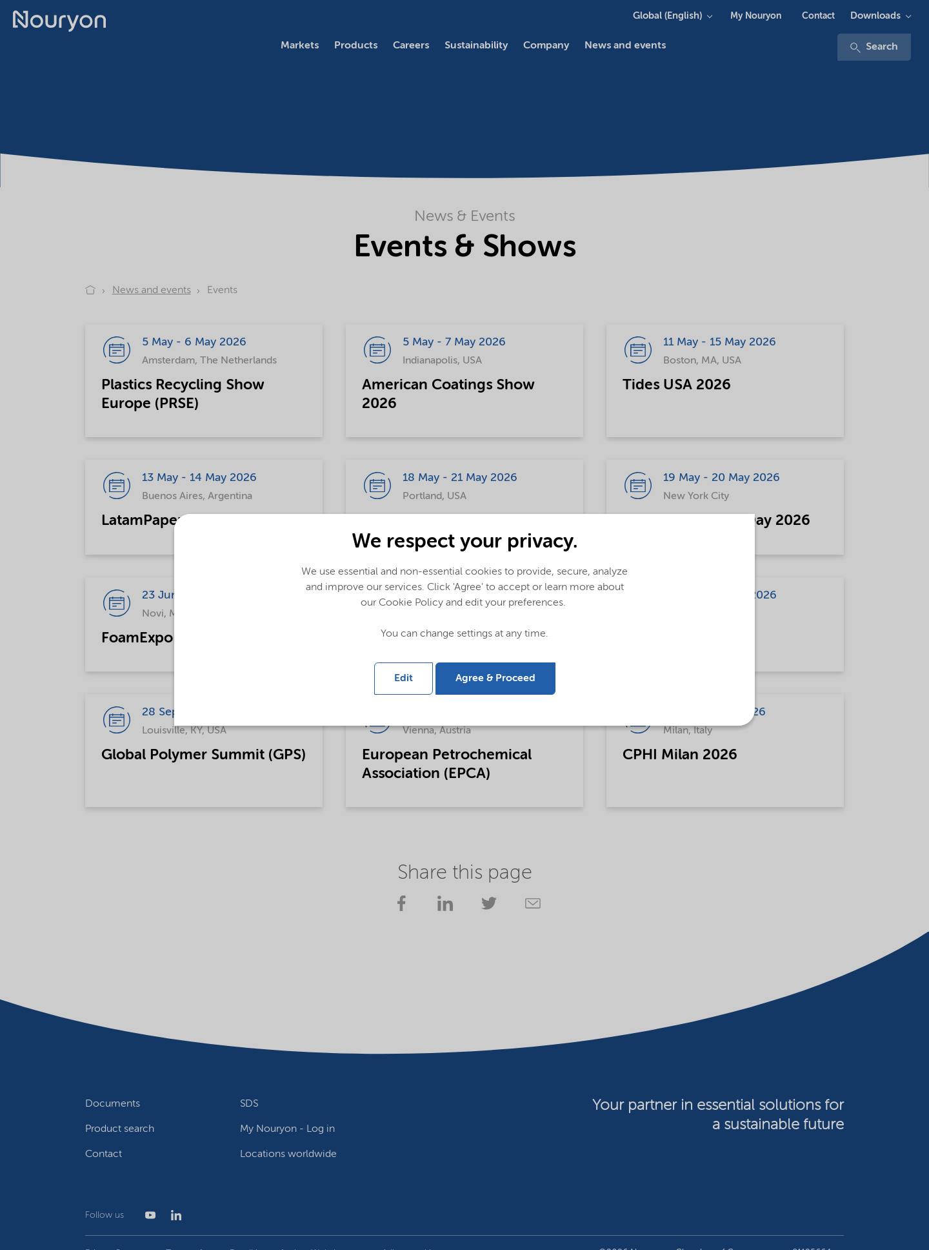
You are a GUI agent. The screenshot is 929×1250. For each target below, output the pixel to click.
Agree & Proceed (495, 678)
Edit (403, 678)
